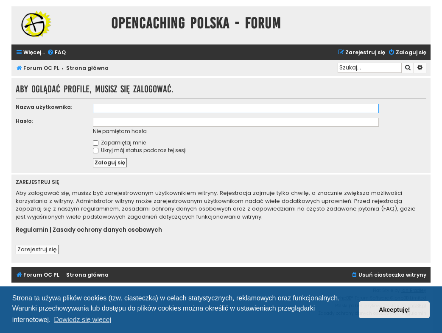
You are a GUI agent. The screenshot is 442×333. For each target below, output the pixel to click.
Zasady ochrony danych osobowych (107, 230)
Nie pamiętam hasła (120, 131)
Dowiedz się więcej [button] (82, 319)
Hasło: (24, 121)
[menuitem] (56, 52)
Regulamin (32, 230)
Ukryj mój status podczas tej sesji (140, 150)
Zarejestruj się (37, 249)
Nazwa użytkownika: (44, 107)
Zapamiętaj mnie (119, 142)
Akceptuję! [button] (394, 309)
